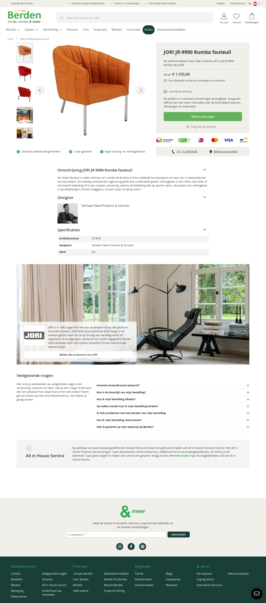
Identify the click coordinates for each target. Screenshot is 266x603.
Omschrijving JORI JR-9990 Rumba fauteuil (94, 169)
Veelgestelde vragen (54, 573)
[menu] (133, 29)
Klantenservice (238, 3)
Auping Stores (205, 579)
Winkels (221, 3)
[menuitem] (14, 29)
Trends (139, 573)
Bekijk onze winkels (226, 150)
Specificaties (68, 228)
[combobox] (134, 17)
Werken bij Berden (115, 579)
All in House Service (54, 585)
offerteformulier (179, 455)
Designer (65, 196)
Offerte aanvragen (202, 115)
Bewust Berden (113, 585)
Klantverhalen (143, 579)
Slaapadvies (173, 579)
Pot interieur (204, 573)
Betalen (16, 585)
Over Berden (81, 579)
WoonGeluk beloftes (116, 573)
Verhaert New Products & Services (105, 205)
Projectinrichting (114, 590)
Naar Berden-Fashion (22, 3)
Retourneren (19, 596)
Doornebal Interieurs (210, 585)
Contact (16, 573)
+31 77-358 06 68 (186, 150)
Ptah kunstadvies (238, 573)
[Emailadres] (116, 534)
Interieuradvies (144, 585)
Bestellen (17, 579)
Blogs (169, 573)
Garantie (47, 579)
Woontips (172, 585)
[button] (254, 3)
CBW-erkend (80, 590)
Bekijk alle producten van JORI (78, 353)
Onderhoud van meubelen (52, 592)
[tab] (133, 169)
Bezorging (17, 590)
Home (10, 38)
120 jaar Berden (83, 573)
